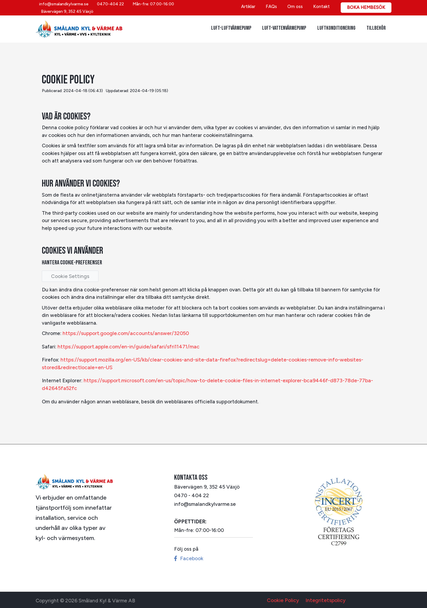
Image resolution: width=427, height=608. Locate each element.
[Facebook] (188, 557)
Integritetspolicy (324, 599)
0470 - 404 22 (191, 494)
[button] (366, 7)
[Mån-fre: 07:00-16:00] (152, 8)
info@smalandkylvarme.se (204, 503)
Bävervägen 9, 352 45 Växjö (206, 486)
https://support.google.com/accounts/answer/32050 (125, 333)
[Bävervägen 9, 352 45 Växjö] (208, 8)
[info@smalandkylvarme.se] (63, 8)
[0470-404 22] (109, 8)
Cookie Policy (284, 599)
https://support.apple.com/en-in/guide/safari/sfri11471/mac (126, 346)
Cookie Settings (69, 276)
